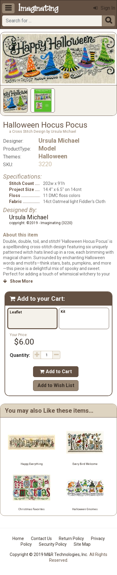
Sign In (104, 8)
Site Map (82, 544)
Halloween (52, 156)
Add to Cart (56, 371)
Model (47, 148)
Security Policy (53, 544)
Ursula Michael (58, 140)
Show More (18, 281)
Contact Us (41, 538)
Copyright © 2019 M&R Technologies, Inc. (49, 554)
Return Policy (71, 538)
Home (18, 538)
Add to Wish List (56, 385)
